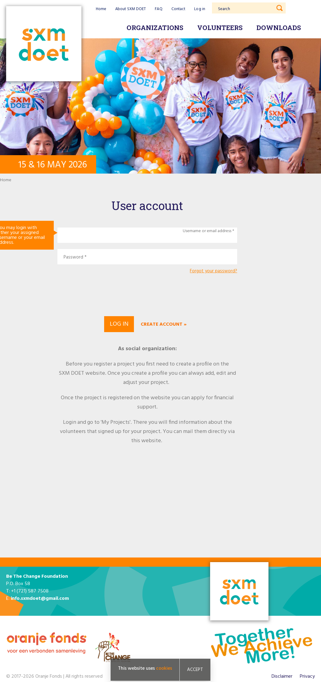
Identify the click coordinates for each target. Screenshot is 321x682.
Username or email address (207, 231)
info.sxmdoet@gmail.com (40, 599)
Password (73, 257)
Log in (199, 9)
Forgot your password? (213, 271)
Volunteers (220, 27)
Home (101, 9)
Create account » (163, 324)
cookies (164, 668)
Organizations (155, 27)
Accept (195, 669)
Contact (178, 9)
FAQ (158, 9)
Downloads (278, 27)
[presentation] (147, 294)
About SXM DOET (130, 9)
